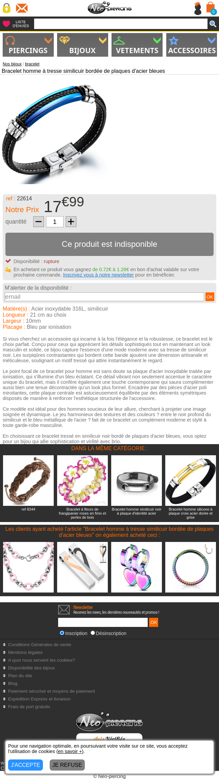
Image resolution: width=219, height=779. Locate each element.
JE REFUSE (67, 765)
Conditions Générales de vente (39, 644)
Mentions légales (25, 652)
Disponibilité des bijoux (31, 667)
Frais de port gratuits (29, 706)
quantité (16, 221)
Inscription (74, 633)
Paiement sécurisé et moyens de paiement (51, 691)
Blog (12, 683)
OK (209, 296)
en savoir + (70, 751)
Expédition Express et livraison (39, 698)
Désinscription (108, 633)
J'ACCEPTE (25, 765)
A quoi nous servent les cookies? (41, 660)
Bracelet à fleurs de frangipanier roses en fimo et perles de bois (82, 513)
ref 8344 (28, 509)
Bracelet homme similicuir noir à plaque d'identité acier (137, 511)
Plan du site (20, 675)
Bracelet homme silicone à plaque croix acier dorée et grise (191, 513)
